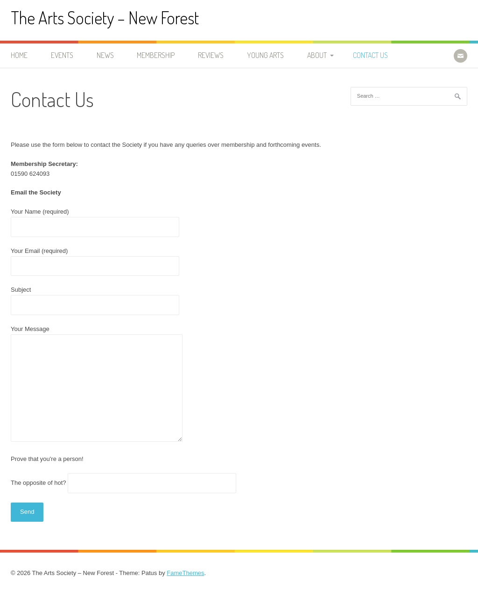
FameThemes (185, 572)
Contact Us (370, 55)
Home (19, 55)
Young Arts (265, 55)
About (317, 55)
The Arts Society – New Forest (105, 18)
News (105, 55)
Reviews (211, 55)
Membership (156, 55)
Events (62, 55)
